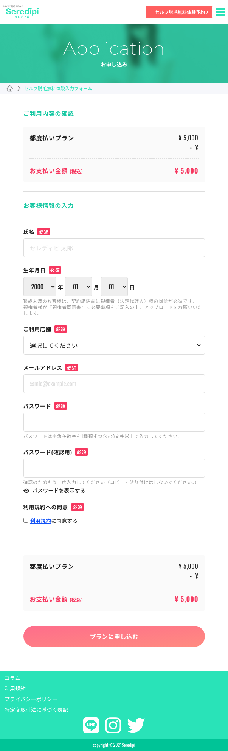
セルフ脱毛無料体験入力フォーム (58, 88)
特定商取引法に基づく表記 (36, 709)
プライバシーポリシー (31, 699)
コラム (12, 678)
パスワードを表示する (54, 490)
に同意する (54, 520)
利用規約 (15, 688)
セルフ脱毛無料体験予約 (182, 12)
